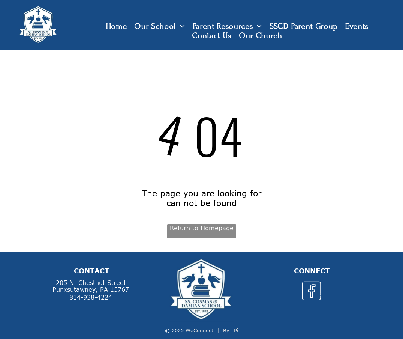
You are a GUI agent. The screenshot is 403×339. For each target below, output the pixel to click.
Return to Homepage (202, 227)
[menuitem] (116, 26)
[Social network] (311, 292)
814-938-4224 (90, 297)
